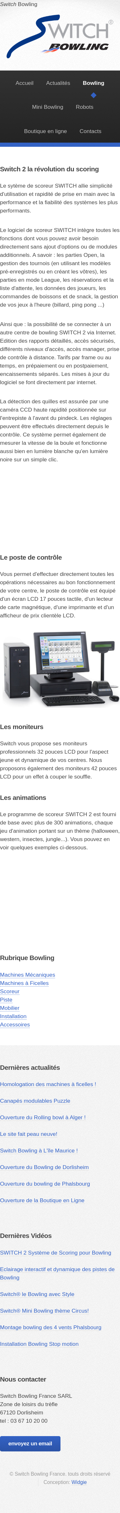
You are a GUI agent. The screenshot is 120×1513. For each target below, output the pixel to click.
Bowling (60, 16)
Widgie (79, 1482)
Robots (84, 107)
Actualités (58, 83)
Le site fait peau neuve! (28, 1134)
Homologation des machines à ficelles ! (48, 1084)
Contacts (90, 131)
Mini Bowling (47, 107)
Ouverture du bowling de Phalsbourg (45, 1184)
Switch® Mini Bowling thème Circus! (44, 1311)
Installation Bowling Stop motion (39, 1344)
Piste (6, 999)
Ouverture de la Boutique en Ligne (42, 1200)
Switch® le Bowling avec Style (37, 1294)
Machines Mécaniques (27, 975)
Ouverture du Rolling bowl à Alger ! (43, 1117)
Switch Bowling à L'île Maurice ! (39, 1150)
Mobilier (10, 1008)
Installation (13, 1016)
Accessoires (15, 1024)
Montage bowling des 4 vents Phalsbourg (50, 1327)
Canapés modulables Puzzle (35, 1101)
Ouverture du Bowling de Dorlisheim (44, 1167)
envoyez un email (30, 1443)
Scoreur (10, 991)
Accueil (25, 83)
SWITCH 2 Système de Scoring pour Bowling (55, 1252)
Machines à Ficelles (24, 983)
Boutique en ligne (45, 131)
